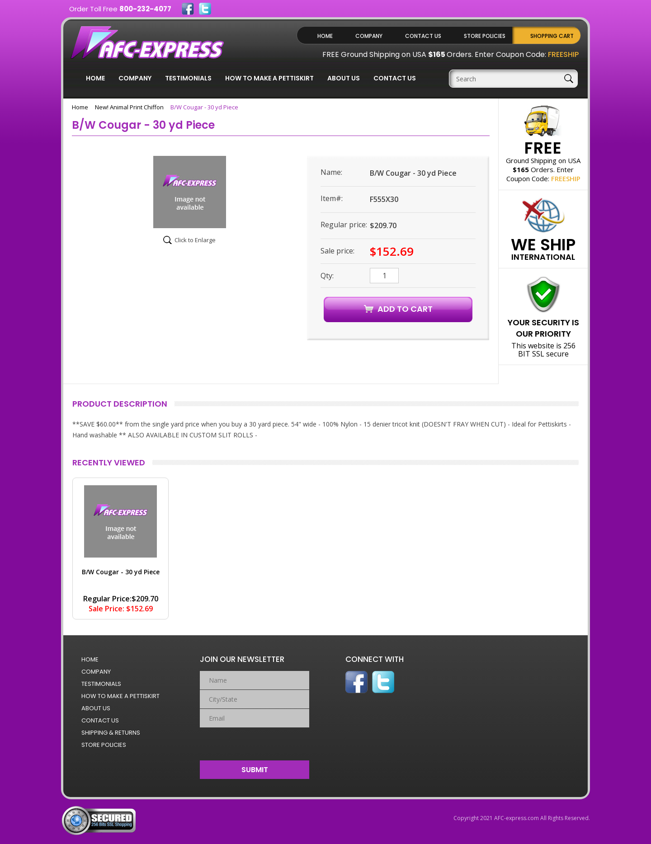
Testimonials (188, 78)
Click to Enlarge (195, 240)
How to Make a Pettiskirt (269, 78)
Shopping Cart (552, 36)
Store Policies (484, 36)
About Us (343, 78)
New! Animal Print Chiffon (129, 107)
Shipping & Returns (110, 732)
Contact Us (423, 36)
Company (368, 36)
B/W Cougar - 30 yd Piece (121, 571)
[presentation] (255, 742)
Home (325, 36)
